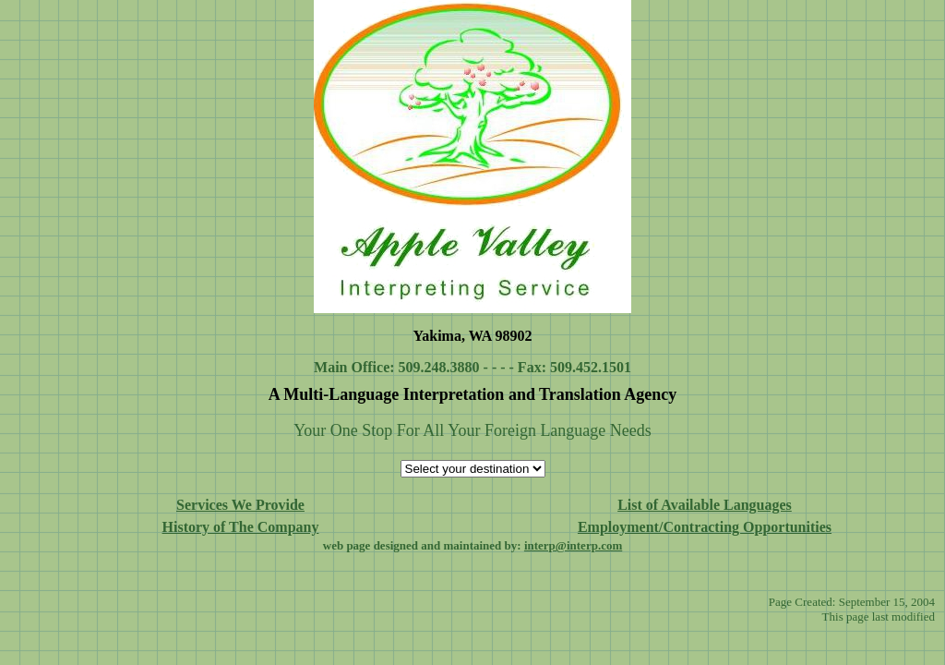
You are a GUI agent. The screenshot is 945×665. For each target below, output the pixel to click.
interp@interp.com (573, 545)
